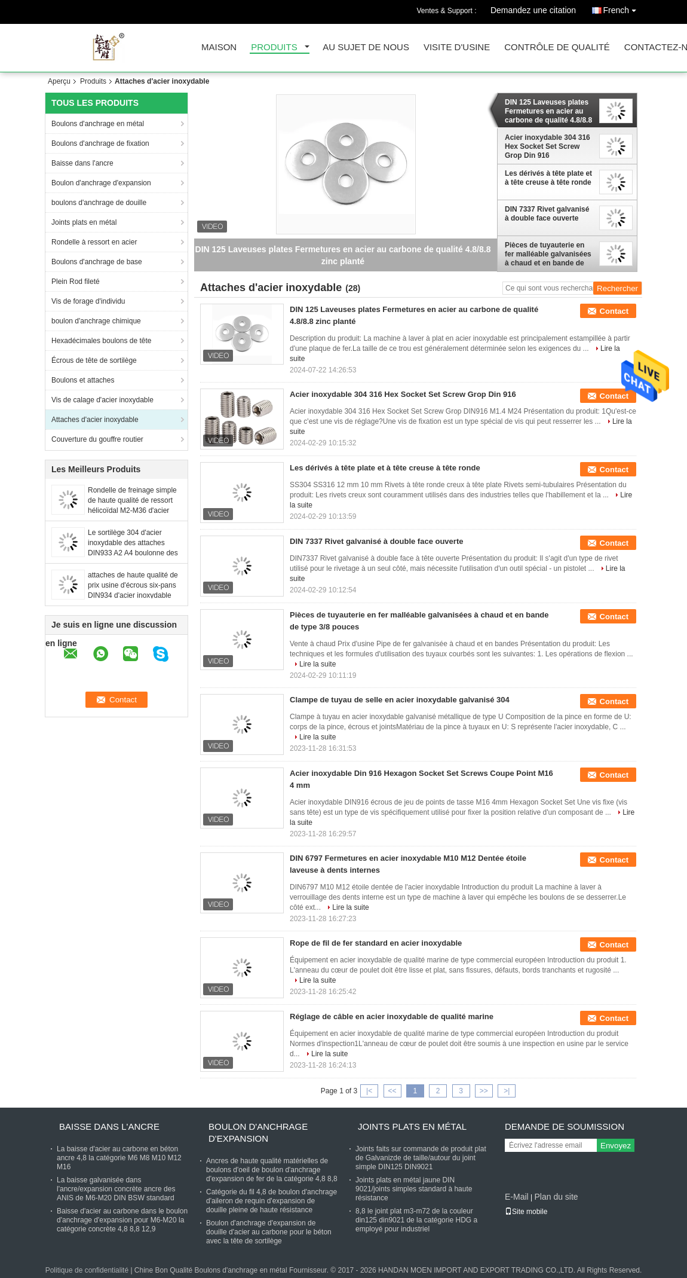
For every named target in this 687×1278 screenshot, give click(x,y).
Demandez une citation (533, 10)
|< (369, 1091)
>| (507, 1091)
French (622, 8)
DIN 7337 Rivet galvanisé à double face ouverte (547, 213)
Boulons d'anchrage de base (96, 262)
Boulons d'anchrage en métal (97, 124)
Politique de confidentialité (86, 1270)
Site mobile (526, 1211)
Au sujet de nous (366, 47)
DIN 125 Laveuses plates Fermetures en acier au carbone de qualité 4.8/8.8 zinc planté (548, 111)
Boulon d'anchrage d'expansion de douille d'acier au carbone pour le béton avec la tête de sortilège (269, 1232)
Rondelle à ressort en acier (94, 242)
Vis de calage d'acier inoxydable (102, 400)
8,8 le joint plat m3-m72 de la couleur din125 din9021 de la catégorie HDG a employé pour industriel (416, 1220)
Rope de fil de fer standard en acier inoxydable (376, 942)
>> (484, 1091)
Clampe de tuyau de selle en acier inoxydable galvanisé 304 (400, 699)
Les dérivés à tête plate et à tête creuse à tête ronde (548, 177)
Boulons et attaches (82, 380)
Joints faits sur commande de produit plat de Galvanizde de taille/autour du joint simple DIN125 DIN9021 (420, 1158)
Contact (614, 311)
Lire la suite (317, 664)
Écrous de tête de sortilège (94, 360)
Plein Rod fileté (75, 281)
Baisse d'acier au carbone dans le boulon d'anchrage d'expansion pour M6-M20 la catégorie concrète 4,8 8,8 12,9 (122, 1220)
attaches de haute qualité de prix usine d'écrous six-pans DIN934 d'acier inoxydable (133, 585)
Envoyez (615, 1145)
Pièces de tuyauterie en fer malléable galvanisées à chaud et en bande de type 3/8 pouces (548, 254)
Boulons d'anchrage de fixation (100, 143)
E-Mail (517, 1196)
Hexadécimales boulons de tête (101, 341)
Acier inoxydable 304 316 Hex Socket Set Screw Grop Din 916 (547, 146)
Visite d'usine (457, 47)
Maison (219, 47)
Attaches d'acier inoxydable (95, 419)
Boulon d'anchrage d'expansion (101, 183)
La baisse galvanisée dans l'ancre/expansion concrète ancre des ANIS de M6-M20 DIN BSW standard (116, 1189)
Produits (274, 47)
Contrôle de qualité (557, 47)
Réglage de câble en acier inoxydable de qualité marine (391, 1016)
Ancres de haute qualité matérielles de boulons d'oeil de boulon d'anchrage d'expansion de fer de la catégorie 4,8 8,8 (272, 1170)
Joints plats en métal (83, 222)
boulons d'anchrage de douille (98, 202)
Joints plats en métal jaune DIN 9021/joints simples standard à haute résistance (413, 1189)
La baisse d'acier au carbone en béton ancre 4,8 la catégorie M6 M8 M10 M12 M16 (119, 1158)
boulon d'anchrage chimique (96, 321)
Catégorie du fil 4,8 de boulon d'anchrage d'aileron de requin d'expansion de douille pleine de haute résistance (271, 1201)
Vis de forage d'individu (88, 301)
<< (392, 1091)
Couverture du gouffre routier (97, 439)
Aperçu (59, 81)
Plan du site (556, 1196)
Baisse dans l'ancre (82, 163)
